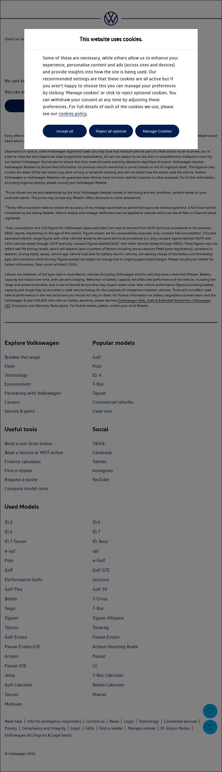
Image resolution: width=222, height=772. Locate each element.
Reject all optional (111, 131)
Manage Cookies (157, 131)
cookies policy (72, 113)
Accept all (64, 131)
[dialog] (111, 386)
